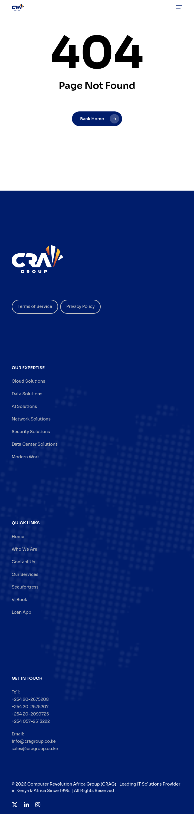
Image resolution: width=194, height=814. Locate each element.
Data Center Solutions (35, 444)
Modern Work (26, 456)
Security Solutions (31, 431)
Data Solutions (27, 393)
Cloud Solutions (28, 381)
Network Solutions (31, 419)
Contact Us (23, 561)
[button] (179, 7)
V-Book (19, 599)
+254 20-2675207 (30, 706)
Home (18, 536)
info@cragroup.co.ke (34, 741)
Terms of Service (35, 306)
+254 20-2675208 (30, 699)
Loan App (21, 612)
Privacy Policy (80, 306)
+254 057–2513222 (31, 721)
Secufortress (25, 587)
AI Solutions (24, 406)
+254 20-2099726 (30, 714)
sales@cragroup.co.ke (35, 748)
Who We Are (24, 549)
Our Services (25, 574)
